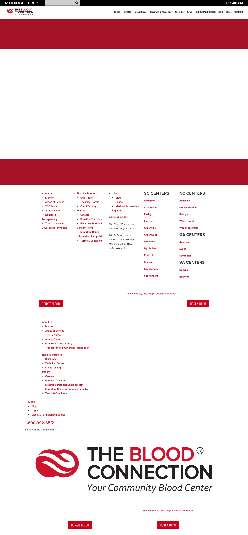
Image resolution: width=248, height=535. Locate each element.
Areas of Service (54, 202)
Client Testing (88, 206)
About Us (179, 12)
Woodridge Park (188, 227)
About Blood (140, 12)
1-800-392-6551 (118, 217)
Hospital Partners (87, 193)
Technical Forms (89, 202)
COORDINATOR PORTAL (206, 12)
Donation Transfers (91, 219)
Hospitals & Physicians (160, 12)
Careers (84, 214)
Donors (117, 12)
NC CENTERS (192, 193)
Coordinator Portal (165, 293)
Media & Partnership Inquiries (48, 414)
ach (157, 248)
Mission (49, 197)
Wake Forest (186, 221)
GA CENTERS (192, 234)
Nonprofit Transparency (58, 343)
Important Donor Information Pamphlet (67, 389)
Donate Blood (51, 303)
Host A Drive (198, 303)
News (189, 12)
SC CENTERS (156, 193)
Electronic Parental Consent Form (64, 384)
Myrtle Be (149, 248)
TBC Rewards (53, 206)
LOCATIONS (238, 12)
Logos (119, 202)
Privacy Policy (134, 293)
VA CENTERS (192, 262)
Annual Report (53, 210)
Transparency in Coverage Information (67, 347)
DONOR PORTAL (225, 12)
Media (116, 193)
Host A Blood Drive (234, 3)
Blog (118, 197)
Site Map (149, 293)
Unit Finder (86, 197)
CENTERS (127, 12)
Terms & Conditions (91, 240)
